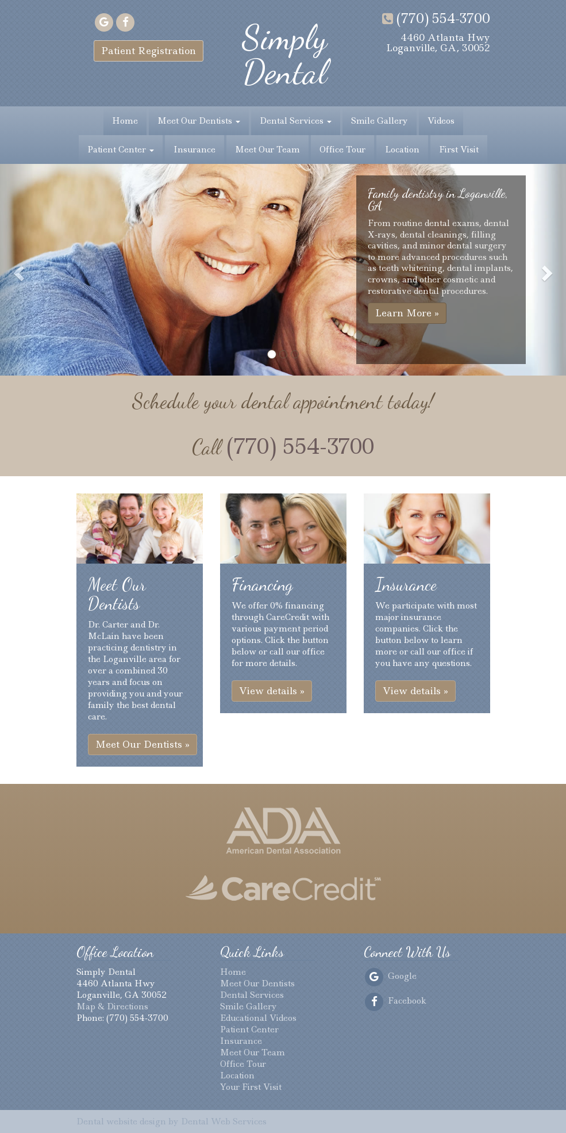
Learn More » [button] (407, 313)
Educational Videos (258, 1018)
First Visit (459, 149)
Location (402, 149)
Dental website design (121, 1121)
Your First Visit (251, 1087)
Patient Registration (148, 50)
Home (125, 121)
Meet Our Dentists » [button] (142, 744)
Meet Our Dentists (198, 121)
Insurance (194, 149)
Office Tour (342, 149)
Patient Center (120, 149)
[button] (17, 270)
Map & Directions (112, 1006)
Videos (441, 121)
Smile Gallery (379, 121)
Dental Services (296, 121)
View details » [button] (272, 690)
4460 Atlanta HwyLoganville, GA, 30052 (438, 42)
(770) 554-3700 (436, 18)
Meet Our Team (267, 149)
